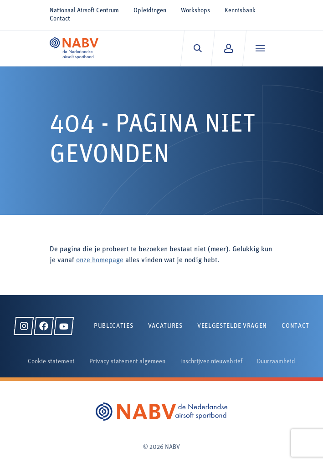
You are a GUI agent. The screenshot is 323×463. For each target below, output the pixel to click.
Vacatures (165, 326)
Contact (60, 18)
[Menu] (259, 48)
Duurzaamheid (276, 361)
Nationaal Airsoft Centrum (84, 10)
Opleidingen (149, 10)
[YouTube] (64, 326)
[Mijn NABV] (228, 48)
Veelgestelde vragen (232, 326)
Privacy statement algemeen (127, 361)
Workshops (195, 10)
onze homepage (99, 260)
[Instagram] (24, 326)
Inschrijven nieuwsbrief (211, 361)
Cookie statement (51, 361)
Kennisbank (240, 10)
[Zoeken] (197, 48)
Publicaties (113, 326)
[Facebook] (44, 326)
